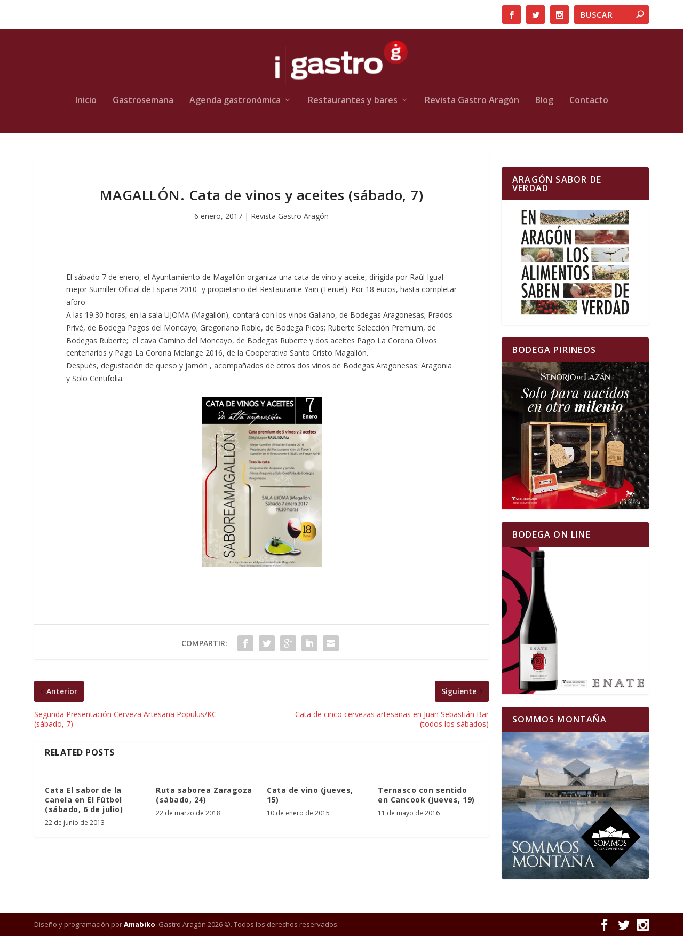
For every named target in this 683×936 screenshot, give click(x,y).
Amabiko (139, 924)
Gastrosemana (143, 101)
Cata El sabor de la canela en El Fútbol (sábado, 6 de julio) (84, 799)
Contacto (588, 101)
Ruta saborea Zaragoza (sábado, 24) (204, 795)
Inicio (86, 101)
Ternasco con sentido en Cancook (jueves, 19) (426, 795)
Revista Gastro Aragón (472, 101)
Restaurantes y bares (353, 101)
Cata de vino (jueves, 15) (310, 795)
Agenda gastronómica (235, 101)
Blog (544, 101)
